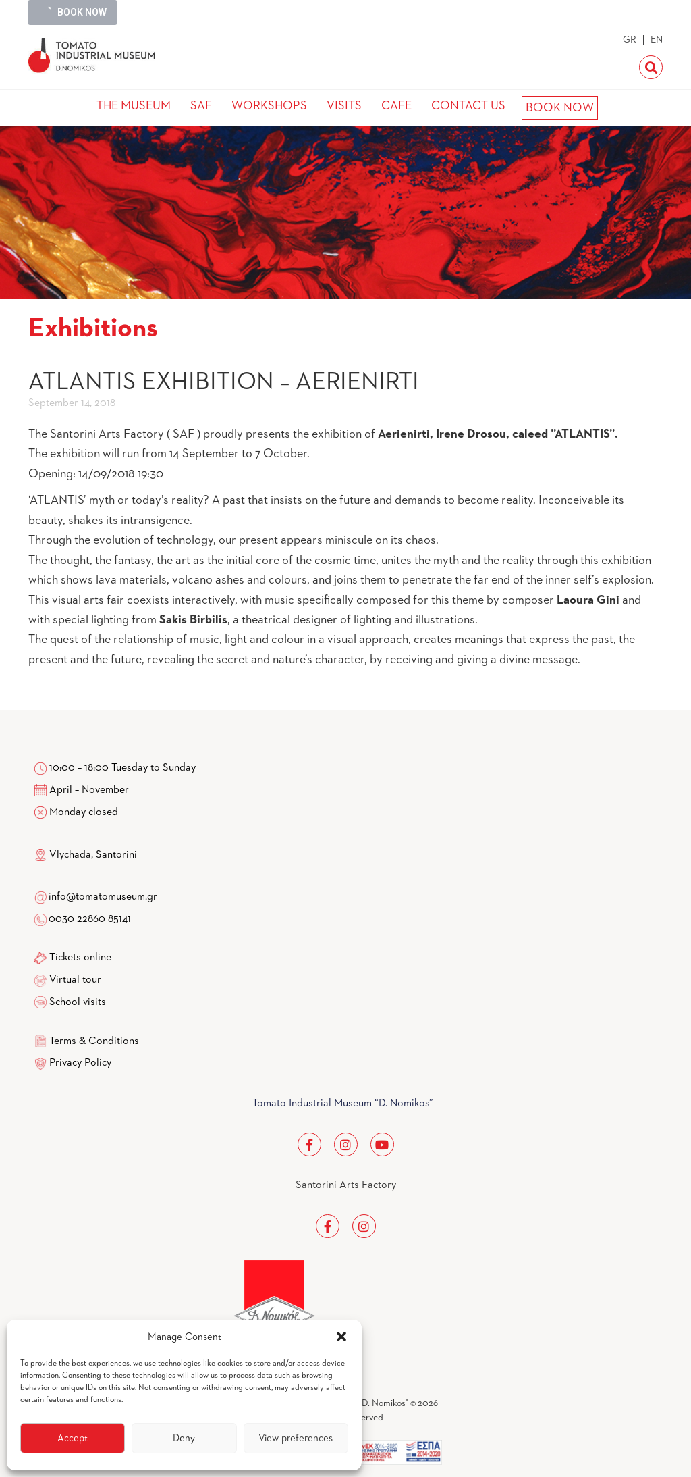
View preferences (295, 1438)
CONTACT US (468, 106)
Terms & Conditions (94, 1041)
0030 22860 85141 (89, 919)
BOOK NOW (560, 108)
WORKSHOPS (269, 106)
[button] (341, 1336)
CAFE (396, 106)
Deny (184, 1438)
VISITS (344, 106)
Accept (72, 1438)
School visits (77, 1002)
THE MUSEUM (133, 106)
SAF (201, 106)
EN (657, 40)
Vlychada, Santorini (85, 855)
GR (629, 40)
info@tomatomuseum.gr (103, 896)
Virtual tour (75, 980)
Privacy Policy (80, 1063)
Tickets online (80, 957)
